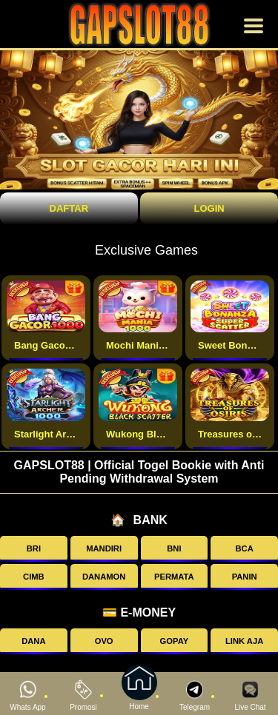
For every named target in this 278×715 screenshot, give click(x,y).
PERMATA (174, 576)
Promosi (83, 695)
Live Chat (249, 695)
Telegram (194, 695)
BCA (245, 548)
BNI (174, 548)
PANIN (244, 576)
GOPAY (174, 641)
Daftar (69, 208)
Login (208, 208)
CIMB (33, 576)
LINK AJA (244, 641)
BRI (34, 548)
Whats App (27, 695)
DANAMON (103, 576)
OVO (104, 641)
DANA (33, 641)
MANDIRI (104, 548)
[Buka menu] (253, 26)
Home (139, 694)
